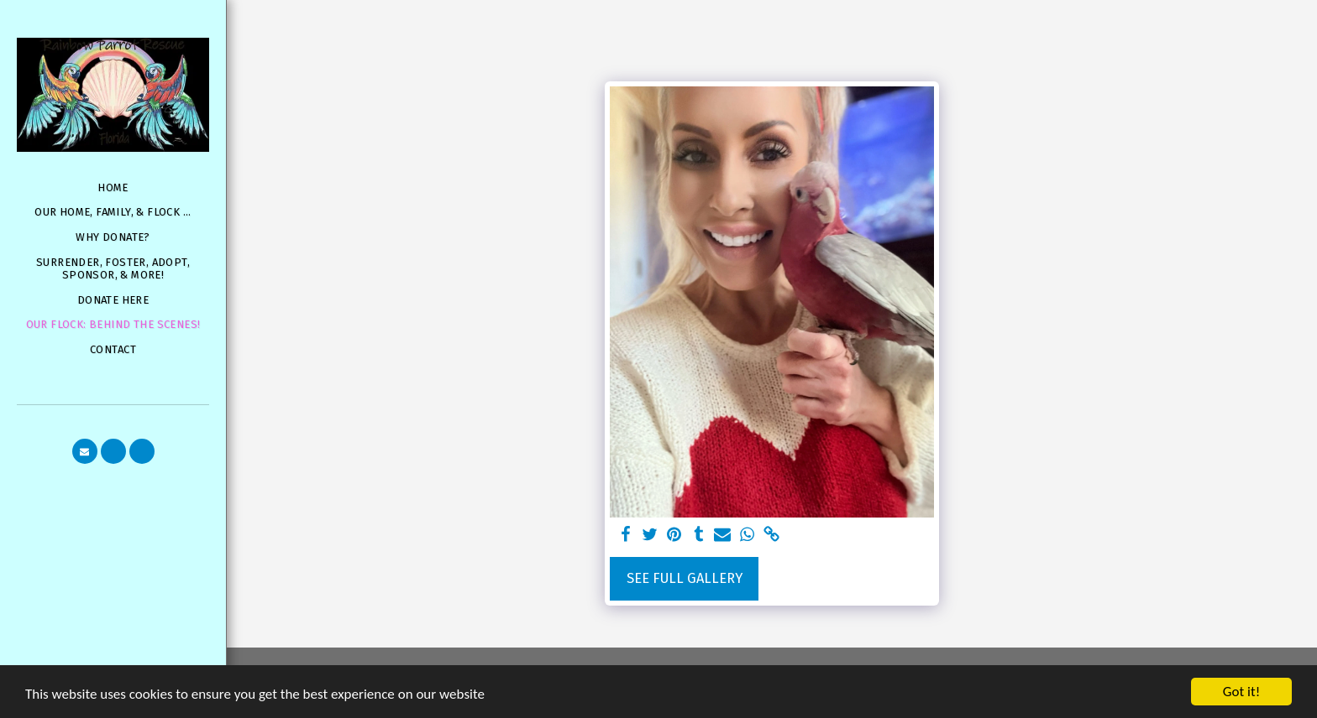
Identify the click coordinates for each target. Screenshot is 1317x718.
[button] (84, 451)
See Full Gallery (684, 578)
